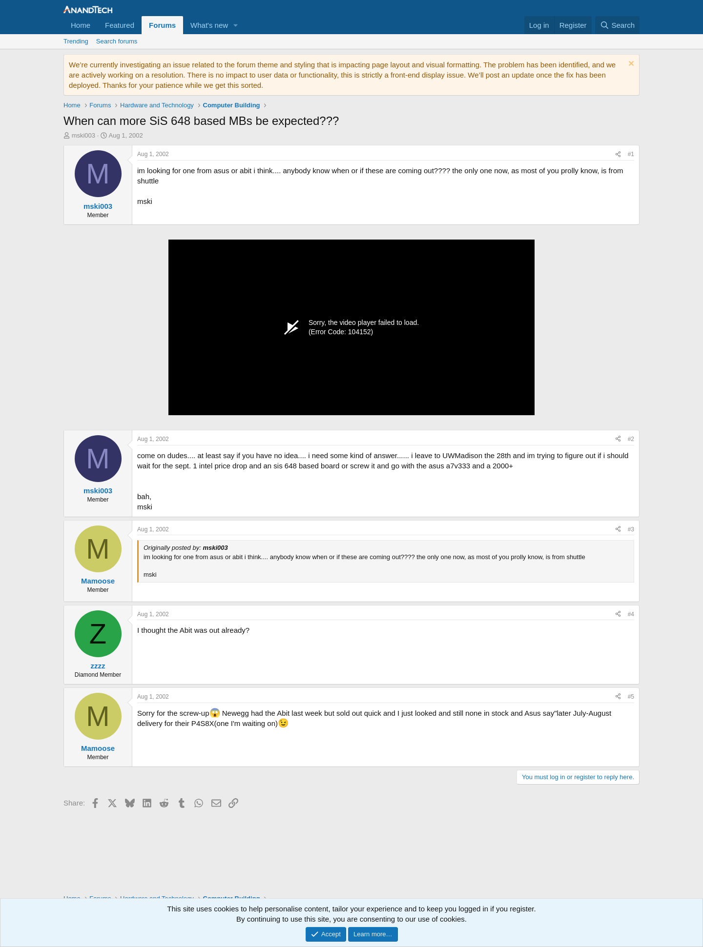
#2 (631, 439)
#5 (631, 696)
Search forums (117, 41)
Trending (75, 41)
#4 (631, 614)
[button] (236, 25)
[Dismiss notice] (630, 65)
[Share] (618, 154)
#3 (631, 529)
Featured (119, 25)
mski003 (83, 135)
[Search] (617, 25)
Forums (162, 25)
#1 (631, 154)
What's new (209, 25)
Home (80, 25)
